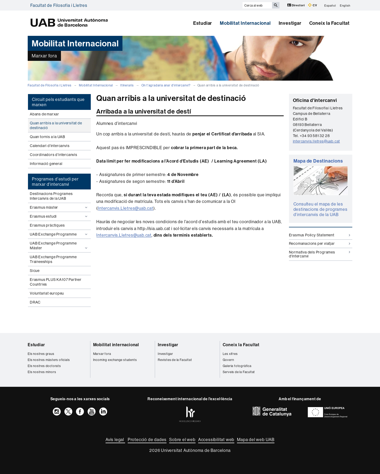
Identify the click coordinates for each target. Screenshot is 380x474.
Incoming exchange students (115, 360)
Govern (228, 360)
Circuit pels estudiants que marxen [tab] (58, 102)
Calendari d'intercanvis (49, 145)
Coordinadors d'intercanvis (53, 154)
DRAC (35, 302)
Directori (296, 5)
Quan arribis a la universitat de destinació (56, 125)
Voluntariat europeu (47, 293)
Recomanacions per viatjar (319, 243)
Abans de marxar (44, 114)
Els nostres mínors (42, 372)
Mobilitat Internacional (245, 23)
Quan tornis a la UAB (47, 136)
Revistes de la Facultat (175, 360)
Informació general (46, 163)
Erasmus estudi (59, 216)
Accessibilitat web (216, 439)
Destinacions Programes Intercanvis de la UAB (51, 196)
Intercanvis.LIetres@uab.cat (125, 208)
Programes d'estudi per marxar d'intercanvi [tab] (55, 181)
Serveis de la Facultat (239, 372)
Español (330, 5)
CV (312, 5)
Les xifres (230, 354)
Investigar (290, 23)
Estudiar (202, 23)
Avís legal (115, 439)
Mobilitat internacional (116, 344)
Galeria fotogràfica (237, 366)
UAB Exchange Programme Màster (59, 245)
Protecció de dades (147, 439)
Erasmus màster (59, 207)
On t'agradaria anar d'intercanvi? (166, 85)
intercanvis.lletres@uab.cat (316, 141)
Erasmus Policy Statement (319, 235)
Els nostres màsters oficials (49, 360)
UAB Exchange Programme (59, 234)
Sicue (35, 270)
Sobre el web (182, 439)
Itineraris (127, 85)
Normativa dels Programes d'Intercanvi (319, 254)
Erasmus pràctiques (47, 225)
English (345, 5)
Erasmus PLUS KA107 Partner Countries (56, 282)
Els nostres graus (41, 354)
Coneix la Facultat (329, 23)
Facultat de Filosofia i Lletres (58, 5)
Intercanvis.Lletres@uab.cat (123, 235)
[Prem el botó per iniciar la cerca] (275, 5)
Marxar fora (102, 354)
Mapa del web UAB (255, 439)
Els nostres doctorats (44, 366)
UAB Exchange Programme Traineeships (53, 259)
